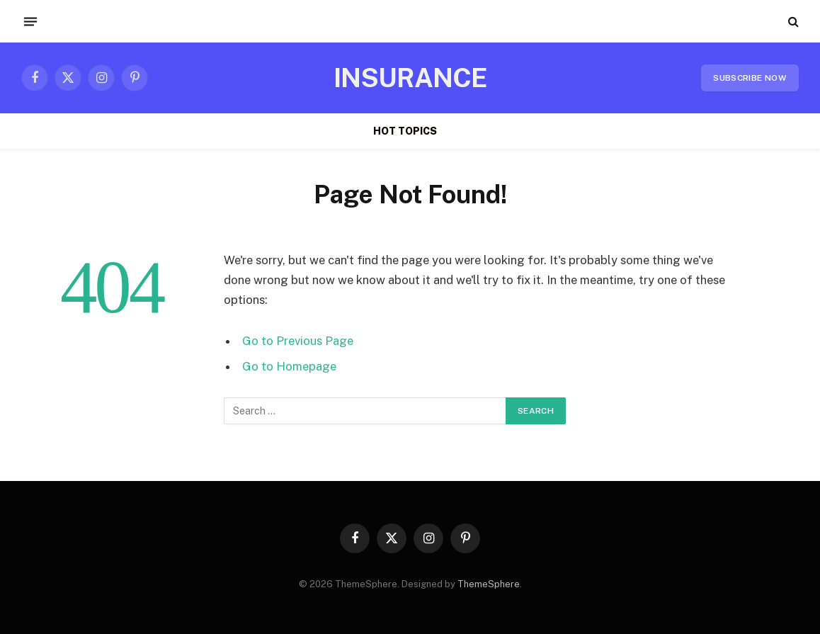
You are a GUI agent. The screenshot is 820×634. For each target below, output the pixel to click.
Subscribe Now (750, 78)
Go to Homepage (289, 366)
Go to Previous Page (297, 341)
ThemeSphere (488, 584)
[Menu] (30, 21)
